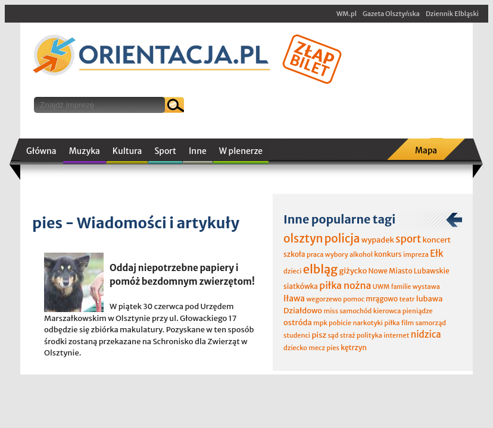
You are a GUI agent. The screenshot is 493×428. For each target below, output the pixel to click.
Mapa (426, 150)
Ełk (437, 253)
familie (401, 287)
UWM (381, 286)
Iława (294, 298)
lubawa (429, 299)
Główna (41, 151)
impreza (416, 254)
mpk (320, 323)
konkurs (387, 254)
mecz (316, 348)
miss (330, 311)
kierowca (387, 311)
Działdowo (302, 311)
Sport (165, 151)
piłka (392, 323)
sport (408, 239)
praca (315, 254)
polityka (369, 335)
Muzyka (84, 151)
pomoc (353, 299)
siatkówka (300, 286)
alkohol (361, 254)
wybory (336, 254)
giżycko (353, 271)
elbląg (320, 269)
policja (342, 238)
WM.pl (346, 14)
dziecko (295, 348)
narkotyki (368, 323)
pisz (318, 335)
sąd (332, 335)
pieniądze (417, 311)
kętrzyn (354, 347)
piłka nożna (345, 285)
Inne (198, 151)
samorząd (431, 323)
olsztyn (303, 238)
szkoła (294, 254)
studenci (296, 335)
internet (396, 335)
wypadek (377, 240)
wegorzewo (323, 299)
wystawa (426, 286)
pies (332, 348)
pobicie (340, 323)
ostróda (297, 322)
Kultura (127, 151)
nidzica (426, 334)
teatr (406, 299)
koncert (436, 240)
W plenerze (241, 151)
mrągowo (382, 298)
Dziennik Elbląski (452, 14)
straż (347, 335)
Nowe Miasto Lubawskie (409, 270)
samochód (355, 311)
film (407, 323)
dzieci (292, 271)
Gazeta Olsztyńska (391, 14)
